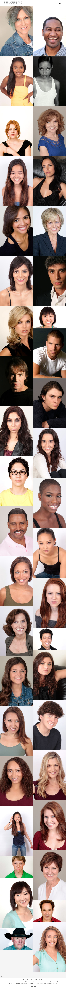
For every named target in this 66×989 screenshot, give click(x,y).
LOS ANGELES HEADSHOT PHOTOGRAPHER (33, 977)
